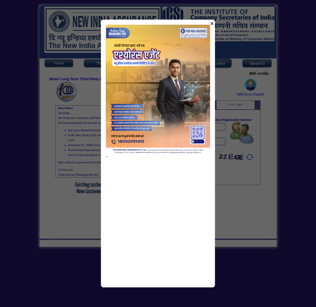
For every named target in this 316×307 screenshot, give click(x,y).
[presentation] (106, 156)
